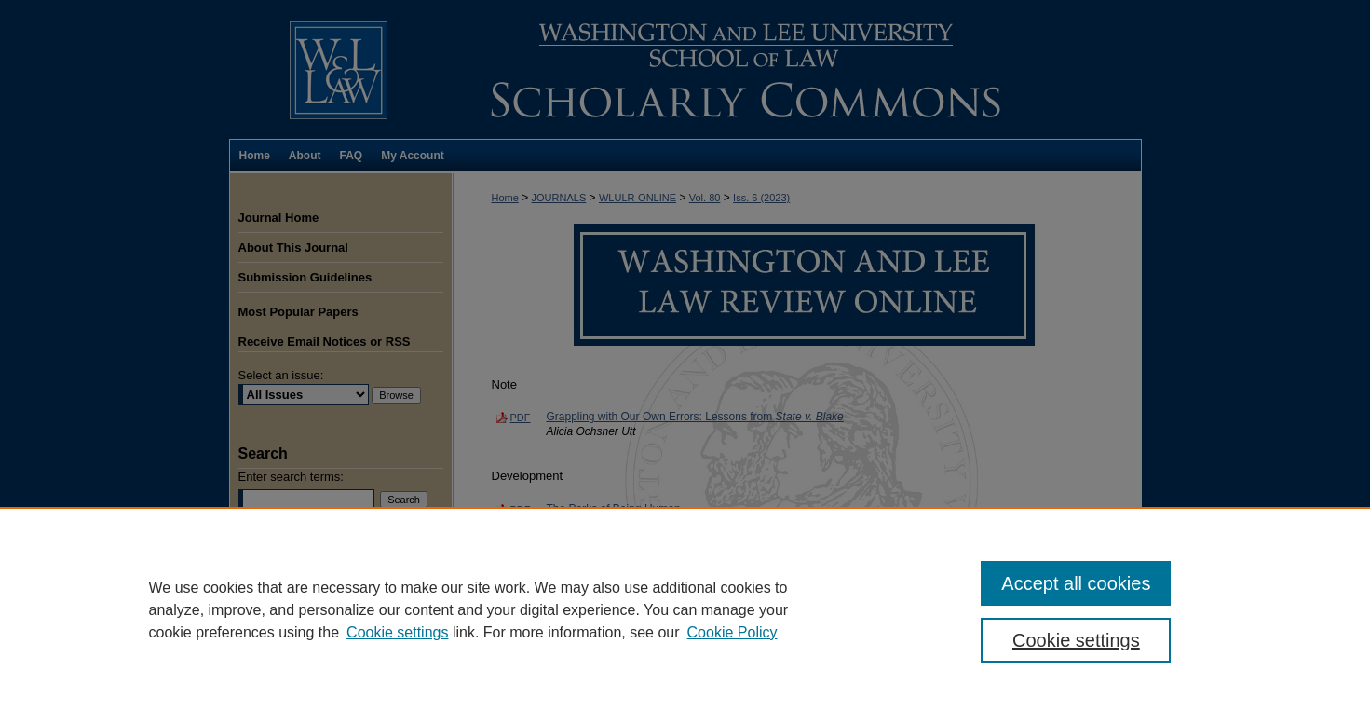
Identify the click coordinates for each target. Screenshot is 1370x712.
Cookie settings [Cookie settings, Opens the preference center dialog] (1076, 640)
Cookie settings (397, 632)
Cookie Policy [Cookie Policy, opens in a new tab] (732, 632)
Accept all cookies (1075, 583)
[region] (685, 609)
